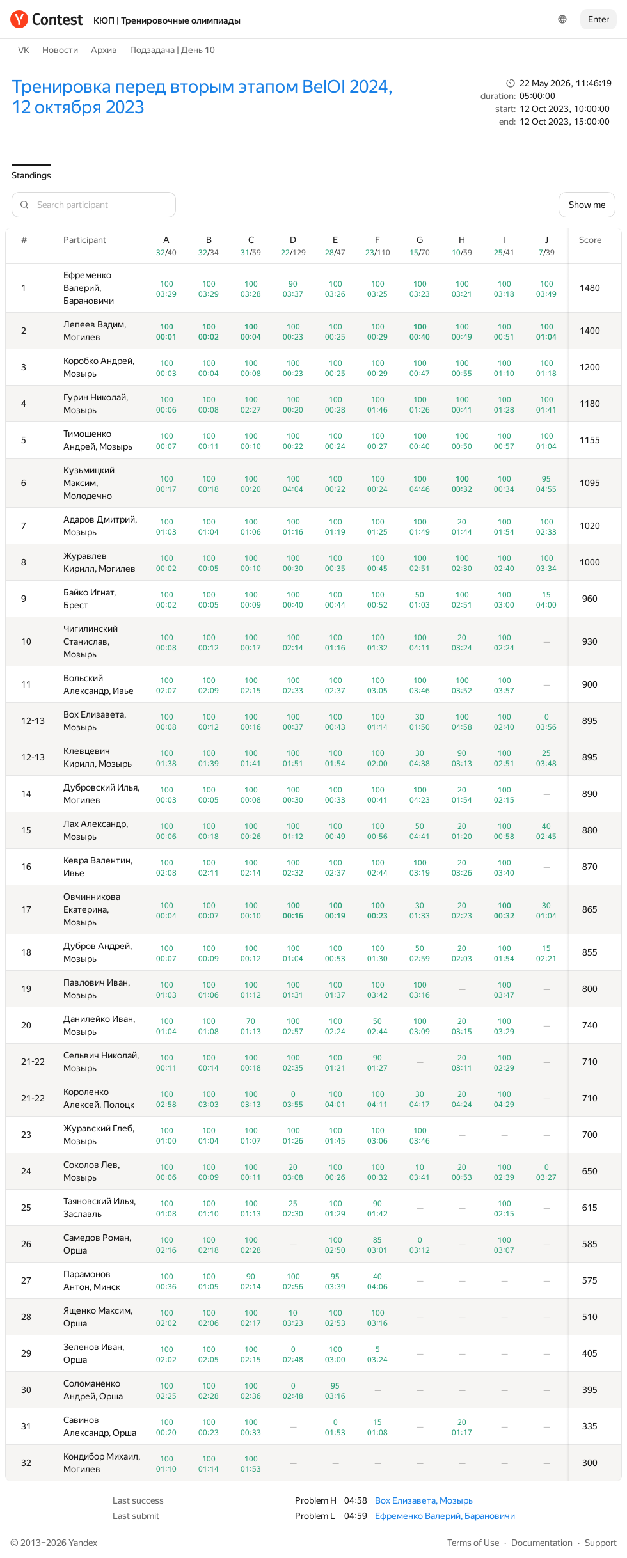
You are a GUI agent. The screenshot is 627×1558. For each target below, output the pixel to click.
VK (23, 50)
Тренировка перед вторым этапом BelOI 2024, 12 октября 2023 (202, 97)
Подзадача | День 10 (172, 50)
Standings (31, 175)
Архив (104, 50)
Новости (60, 50)
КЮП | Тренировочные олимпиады (167, 20)
